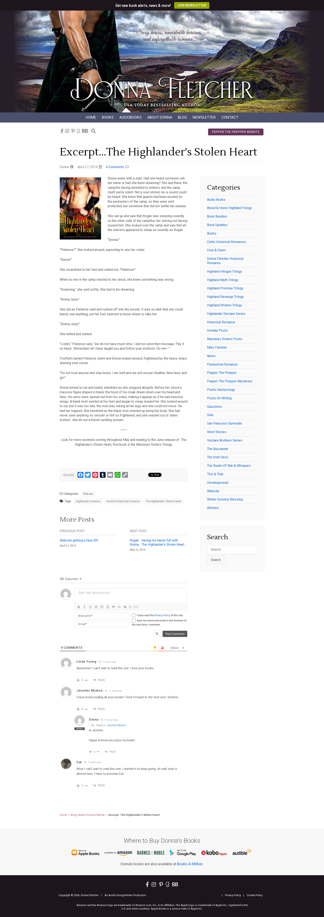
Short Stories (216, 432)
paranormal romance (222, 364)
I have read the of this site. (160, 615)
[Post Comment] (175, 634)
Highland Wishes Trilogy (224, 305)
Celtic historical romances (226, 242)
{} (130, 606)
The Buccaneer (217, 449)
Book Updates (217, 225)
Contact (230, 117)
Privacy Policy (162, 615)
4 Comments (115, 167)
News (211, 356)
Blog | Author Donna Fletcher (88, 814)
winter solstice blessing (225, 499)
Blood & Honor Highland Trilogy (229, 208)
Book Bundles (217, 216)
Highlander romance (88, 501)
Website (88, 493)
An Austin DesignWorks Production (125, 895)
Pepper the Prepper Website (236, 132)
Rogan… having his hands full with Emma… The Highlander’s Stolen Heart (157, 542)
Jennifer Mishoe (116, 725)
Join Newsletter (191, 5)
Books (108, 117)
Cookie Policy (255, 895)
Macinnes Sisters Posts (224, 339)
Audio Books (216, 200)
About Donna (159, 117)
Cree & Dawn (216, 250)
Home (91, 117)
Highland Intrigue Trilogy (224, 271)
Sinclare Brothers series (224, 440)
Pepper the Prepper (222, 373)
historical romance (221, 322)
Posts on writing (219, 398)
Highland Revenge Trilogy (225, 297)
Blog (182, 117)
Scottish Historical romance (123, 501)
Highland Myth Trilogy (222, 280)
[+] (136, 606)
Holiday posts (217, 330)
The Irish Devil (217, 457)
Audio (130, 117)
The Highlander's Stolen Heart (163, 501)
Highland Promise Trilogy (225, 288)
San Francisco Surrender (224, 423)
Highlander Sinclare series (226, 314)
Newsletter (204, 117)
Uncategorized (217, 483)
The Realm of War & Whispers (229, 466)
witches (213, 508)
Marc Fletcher (217, 347)
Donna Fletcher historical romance (225, 261)
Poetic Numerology (221, 390)
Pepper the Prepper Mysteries (229, 381)
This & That (215, 474)
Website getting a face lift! (79, 540)
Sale (210, 415)
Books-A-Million (189, 864)
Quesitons (214, 407)
